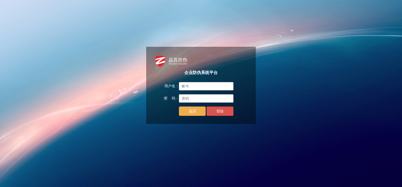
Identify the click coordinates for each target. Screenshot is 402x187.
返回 (192, 111)
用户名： (171, 86)
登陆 (220, 111)
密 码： (171, 98)
